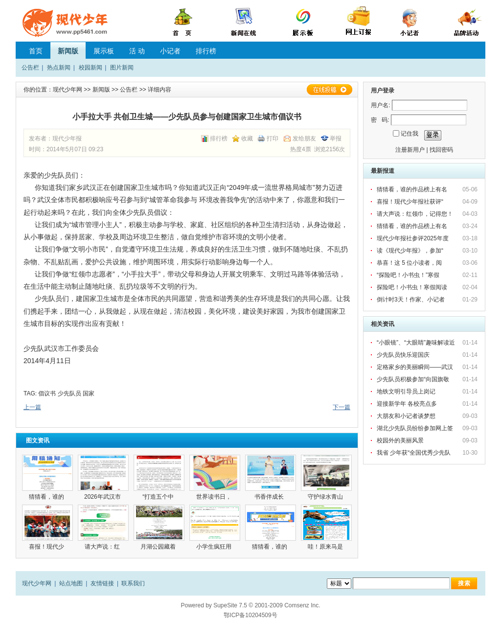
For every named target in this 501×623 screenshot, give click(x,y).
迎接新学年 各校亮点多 (407, 403)
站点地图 (71, 583)
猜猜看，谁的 (47, 496)
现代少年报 (67, 138)
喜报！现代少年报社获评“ (411, 201)
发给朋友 (304, 138)
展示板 (103, 51)
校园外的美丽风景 (400, 440)
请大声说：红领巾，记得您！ (415, 213)
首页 (36, 51)
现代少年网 (67, 89)
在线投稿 (329, 89)
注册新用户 (410, 149)
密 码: (380, 119)
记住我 (409, 133)
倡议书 (47, 393)
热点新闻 (58, 67)
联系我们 (133, 583)
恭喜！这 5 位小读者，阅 (410, 262)
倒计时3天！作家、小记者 (411, 299)
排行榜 (206, 51)
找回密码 (441, 149)
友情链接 (102, 583)
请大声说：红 (103, 546)
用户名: (380, 105)
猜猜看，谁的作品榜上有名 (413, 189)
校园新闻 (90, 67)
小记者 (170, 51)
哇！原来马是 (326, 546)
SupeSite (225, 605)
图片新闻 (122, 67)
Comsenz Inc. (302, 605)
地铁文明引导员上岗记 (406, 391)
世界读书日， (214, 496)
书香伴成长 (270, 496)
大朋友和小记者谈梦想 (406, 416)
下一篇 (341, 407)
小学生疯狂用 (214, 546)
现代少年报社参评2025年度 (413, 238)
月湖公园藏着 (158, 546)
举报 (336, 138)
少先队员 (69, 393)
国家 (88, 393)
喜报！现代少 (47, 546)
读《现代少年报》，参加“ (411, 250)
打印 (272, 138)
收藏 (247, 138)
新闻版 (68, 51)
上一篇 (32, 407)
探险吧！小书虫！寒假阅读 (413, 287)
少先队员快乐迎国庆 (403, 354)
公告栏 (30, 67)
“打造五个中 (158, 496)
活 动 (137, 51)
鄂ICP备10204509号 (250, 615)
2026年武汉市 (103, 496)
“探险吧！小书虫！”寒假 (409, 275)
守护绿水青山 (326, 496)
